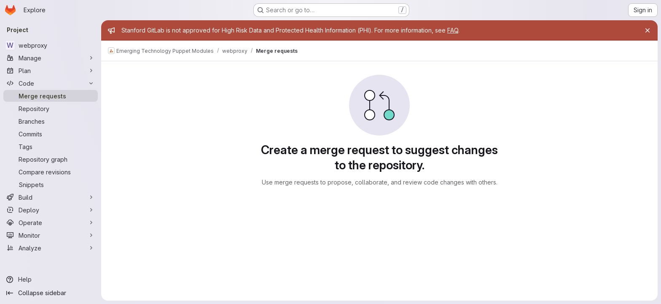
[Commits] (50, 134)
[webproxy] (50, 45)
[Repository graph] (50, 159)
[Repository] (50, 108)
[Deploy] (50, 210)
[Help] (50, 279)
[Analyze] (50, 248)
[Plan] (50, 70)
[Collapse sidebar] (50, 293)
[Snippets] (50, 184)
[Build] (50, 197)
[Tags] (50, 146)
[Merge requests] (50, 96)
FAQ (452, 30)
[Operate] (50, 222)
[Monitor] (50, 235)
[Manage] (50, 58)
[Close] (647, 30)
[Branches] (50, 121)
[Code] (50, 83)
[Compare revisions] (50, 172)
